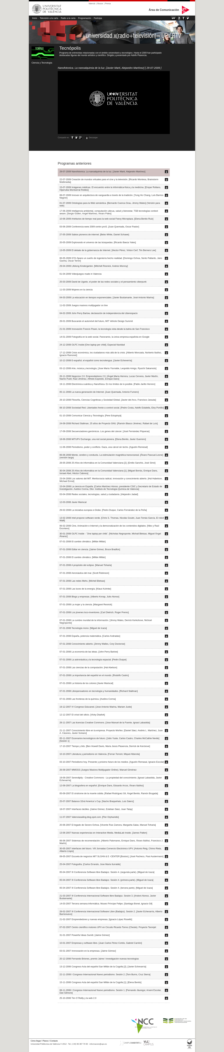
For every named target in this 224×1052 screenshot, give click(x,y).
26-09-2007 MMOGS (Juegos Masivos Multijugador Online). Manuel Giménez (97, 769)
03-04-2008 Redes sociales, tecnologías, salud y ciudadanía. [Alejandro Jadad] (98, 494)
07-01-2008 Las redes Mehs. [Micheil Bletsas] (82, 581)
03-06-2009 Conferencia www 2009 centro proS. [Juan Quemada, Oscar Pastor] (99, 226)
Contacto (54, 1041)
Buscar (100, 4)
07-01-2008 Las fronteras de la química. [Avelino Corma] (87, 699)
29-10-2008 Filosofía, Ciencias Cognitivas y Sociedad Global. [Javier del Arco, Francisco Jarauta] (107, 399)
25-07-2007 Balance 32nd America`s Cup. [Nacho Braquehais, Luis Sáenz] (96, 801)
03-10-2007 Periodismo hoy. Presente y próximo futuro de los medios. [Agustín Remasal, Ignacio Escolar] (111, 762)
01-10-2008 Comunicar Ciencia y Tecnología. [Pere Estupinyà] (90, 415)
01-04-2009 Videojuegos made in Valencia (80, 274)
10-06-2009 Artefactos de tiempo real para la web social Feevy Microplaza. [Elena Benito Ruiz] (106, 218)
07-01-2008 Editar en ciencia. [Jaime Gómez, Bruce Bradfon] (89, 549)
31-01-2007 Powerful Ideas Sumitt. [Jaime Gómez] (84, 935)
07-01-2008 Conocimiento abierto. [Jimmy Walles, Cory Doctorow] (92, 644)
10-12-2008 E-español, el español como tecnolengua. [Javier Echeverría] (95, 360)
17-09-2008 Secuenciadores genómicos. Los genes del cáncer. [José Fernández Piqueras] (104, 431)
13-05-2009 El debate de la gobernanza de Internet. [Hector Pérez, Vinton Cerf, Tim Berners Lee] (107, 250)
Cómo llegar (36, 1041)
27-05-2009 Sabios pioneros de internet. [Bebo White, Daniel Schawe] (94, 234)
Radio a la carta (68, 18)
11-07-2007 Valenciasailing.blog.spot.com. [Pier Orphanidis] (89, 817)
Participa (98, 18)
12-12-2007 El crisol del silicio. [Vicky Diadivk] (82, 714)
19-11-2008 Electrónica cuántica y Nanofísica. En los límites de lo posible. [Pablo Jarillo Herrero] (107, 384)
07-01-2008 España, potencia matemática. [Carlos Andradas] (89, 636)
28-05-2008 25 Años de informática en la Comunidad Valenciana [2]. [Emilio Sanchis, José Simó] (107, 462)
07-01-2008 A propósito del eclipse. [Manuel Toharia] (85, 565)
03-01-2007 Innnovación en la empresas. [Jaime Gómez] (87, 950)
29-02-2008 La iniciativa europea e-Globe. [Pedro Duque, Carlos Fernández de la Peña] (103, 510)
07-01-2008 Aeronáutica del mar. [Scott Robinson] (84, 573)
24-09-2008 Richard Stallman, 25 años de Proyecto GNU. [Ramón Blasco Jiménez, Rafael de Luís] (108, 423)
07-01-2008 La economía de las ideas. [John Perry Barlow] (88, 651)
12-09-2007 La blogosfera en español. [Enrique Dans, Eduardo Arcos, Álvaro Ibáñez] (101, 785)
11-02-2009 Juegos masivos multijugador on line (83, 305)
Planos (45, 1041)
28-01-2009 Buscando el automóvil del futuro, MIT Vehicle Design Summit (96, 321)
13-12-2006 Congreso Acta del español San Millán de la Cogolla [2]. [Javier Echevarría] (102, 966)
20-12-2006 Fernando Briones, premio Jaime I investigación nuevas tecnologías (99, 958)
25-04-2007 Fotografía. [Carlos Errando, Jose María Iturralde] (90, 864)
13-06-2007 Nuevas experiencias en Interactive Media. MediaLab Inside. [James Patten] (103, 832)
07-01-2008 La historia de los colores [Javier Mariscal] (86, 683)
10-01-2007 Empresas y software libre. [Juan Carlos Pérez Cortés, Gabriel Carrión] (100, 943)
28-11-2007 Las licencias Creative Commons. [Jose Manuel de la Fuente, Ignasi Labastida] (104, 722)
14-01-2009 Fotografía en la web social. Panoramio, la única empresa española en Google (104, 337)
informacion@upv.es (98, 1044)
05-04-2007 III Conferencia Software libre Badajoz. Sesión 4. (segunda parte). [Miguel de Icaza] (106, 872)
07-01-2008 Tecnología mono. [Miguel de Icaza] (83, 628)
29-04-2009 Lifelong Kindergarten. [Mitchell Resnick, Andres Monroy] (93, 266)
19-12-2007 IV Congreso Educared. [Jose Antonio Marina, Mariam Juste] (95, 706)
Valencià (92, 4)
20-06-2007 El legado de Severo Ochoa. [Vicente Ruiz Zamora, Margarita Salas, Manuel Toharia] (107, 825)
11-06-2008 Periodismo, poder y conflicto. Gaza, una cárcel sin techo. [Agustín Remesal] (103, 447)
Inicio (34, 18)
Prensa (108, 4)
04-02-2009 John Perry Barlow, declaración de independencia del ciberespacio (98, 313)
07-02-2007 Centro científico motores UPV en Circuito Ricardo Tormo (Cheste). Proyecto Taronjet (107, 927)
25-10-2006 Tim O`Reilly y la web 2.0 (77, 998)
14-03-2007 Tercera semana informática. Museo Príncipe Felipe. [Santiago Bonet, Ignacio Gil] (105, 903)
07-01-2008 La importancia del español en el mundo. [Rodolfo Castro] (94, 675)
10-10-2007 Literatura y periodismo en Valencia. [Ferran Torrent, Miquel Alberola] (99, 754)
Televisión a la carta (49, 18)
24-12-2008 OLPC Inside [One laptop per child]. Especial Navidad (92, 344)
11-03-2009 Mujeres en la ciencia (76, 289)
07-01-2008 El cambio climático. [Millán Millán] (82, 541)
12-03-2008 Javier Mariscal (72, 502)
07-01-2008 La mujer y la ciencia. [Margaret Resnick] (85, 604)
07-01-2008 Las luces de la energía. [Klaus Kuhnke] (85, 588)
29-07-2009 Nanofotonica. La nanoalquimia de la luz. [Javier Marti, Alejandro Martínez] (102, 171)
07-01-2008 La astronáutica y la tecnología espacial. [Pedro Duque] (93, 659)
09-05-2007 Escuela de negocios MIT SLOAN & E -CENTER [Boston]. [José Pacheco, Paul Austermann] (111, 856)
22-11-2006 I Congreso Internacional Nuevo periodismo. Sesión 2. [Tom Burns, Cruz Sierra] (104, 974)
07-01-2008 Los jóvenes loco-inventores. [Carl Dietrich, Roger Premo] (94, 612)
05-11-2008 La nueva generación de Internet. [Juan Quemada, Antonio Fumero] (99, 392)
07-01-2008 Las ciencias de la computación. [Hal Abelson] (88, 667)
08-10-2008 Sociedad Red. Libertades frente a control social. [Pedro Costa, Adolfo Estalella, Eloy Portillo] (111, 407)
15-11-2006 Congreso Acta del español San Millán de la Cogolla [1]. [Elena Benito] (100, 982)
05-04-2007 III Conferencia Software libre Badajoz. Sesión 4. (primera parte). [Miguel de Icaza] (106, 880)
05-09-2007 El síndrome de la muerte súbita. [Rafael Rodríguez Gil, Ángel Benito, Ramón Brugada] (108, 793)
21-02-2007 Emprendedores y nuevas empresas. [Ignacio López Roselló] (95, 919)
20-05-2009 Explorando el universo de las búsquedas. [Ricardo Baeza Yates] (97, 242)
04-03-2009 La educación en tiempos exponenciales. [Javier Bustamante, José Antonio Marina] (106, 297)
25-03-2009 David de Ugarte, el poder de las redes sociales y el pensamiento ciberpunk (102, 281)
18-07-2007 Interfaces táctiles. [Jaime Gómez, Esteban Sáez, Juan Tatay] (95, 809)
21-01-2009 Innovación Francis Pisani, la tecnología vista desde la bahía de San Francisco (104, 329)
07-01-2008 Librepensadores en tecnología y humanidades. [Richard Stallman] (98, 691)
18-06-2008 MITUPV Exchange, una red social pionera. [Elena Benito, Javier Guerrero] (102, 439)
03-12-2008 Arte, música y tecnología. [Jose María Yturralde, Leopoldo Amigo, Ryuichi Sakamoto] (107, 368)
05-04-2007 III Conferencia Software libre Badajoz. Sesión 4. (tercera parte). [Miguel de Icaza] (106, 888)
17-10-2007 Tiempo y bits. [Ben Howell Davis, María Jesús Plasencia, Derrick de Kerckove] (104, 746)
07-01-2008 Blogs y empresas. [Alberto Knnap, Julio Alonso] (89, 596)
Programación (84, 18)
